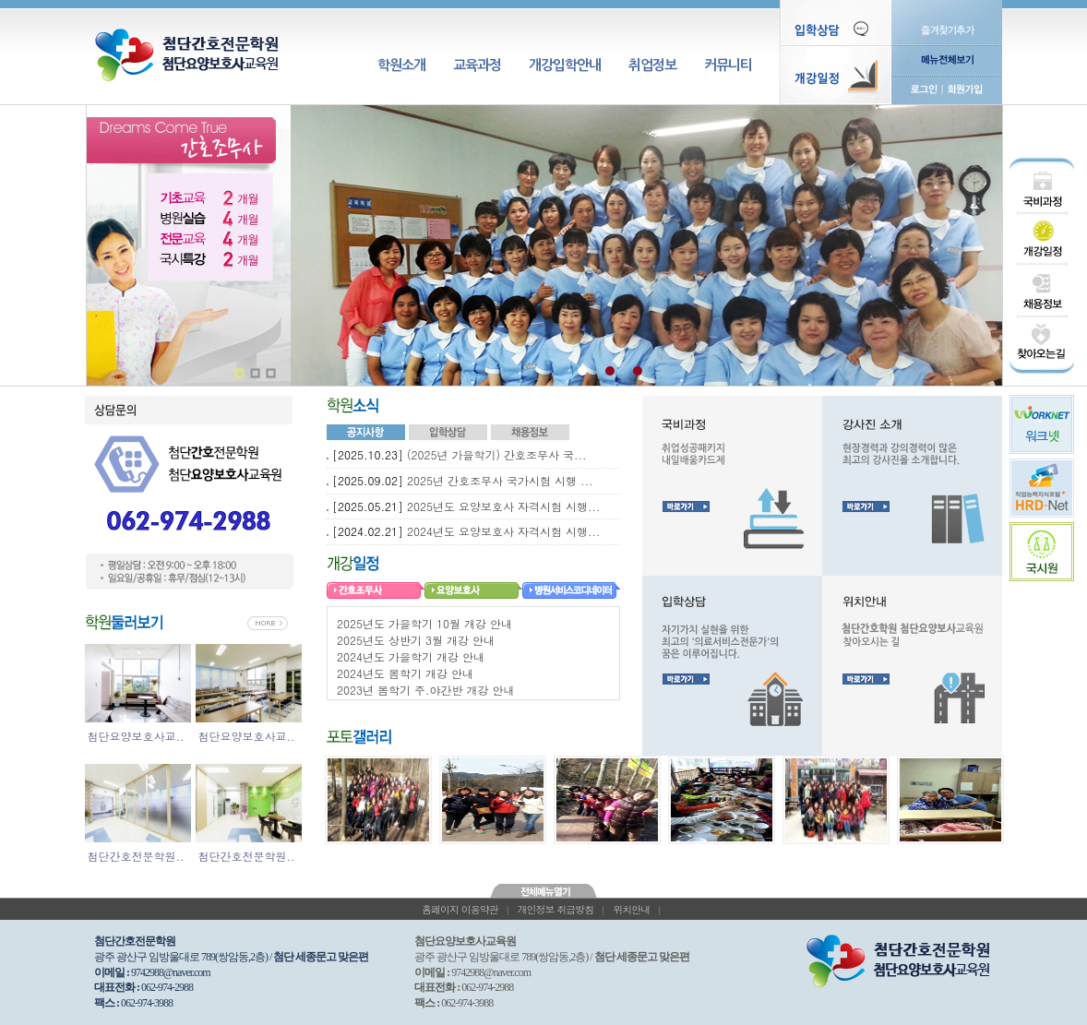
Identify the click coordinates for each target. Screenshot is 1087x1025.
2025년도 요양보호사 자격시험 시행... (504, 506)
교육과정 (477, 65)
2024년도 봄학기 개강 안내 (405, 673)
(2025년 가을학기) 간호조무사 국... (497, 454)
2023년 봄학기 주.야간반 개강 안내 (426, 689)
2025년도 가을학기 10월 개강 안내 (424, 623)
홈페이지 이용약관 (460, 909)
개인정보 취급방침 (556, 909)
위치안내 (631, 909)
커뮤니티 (728, 65)
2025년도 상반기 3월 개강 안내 (416, 640)
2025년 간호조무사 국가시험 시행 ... (500, 480)
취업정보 (652, 65)
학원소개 (401, 65)
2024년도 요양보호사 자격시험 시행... (504, 531)
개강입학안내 (565, 65)
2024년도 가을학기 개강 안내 (410, 656)
